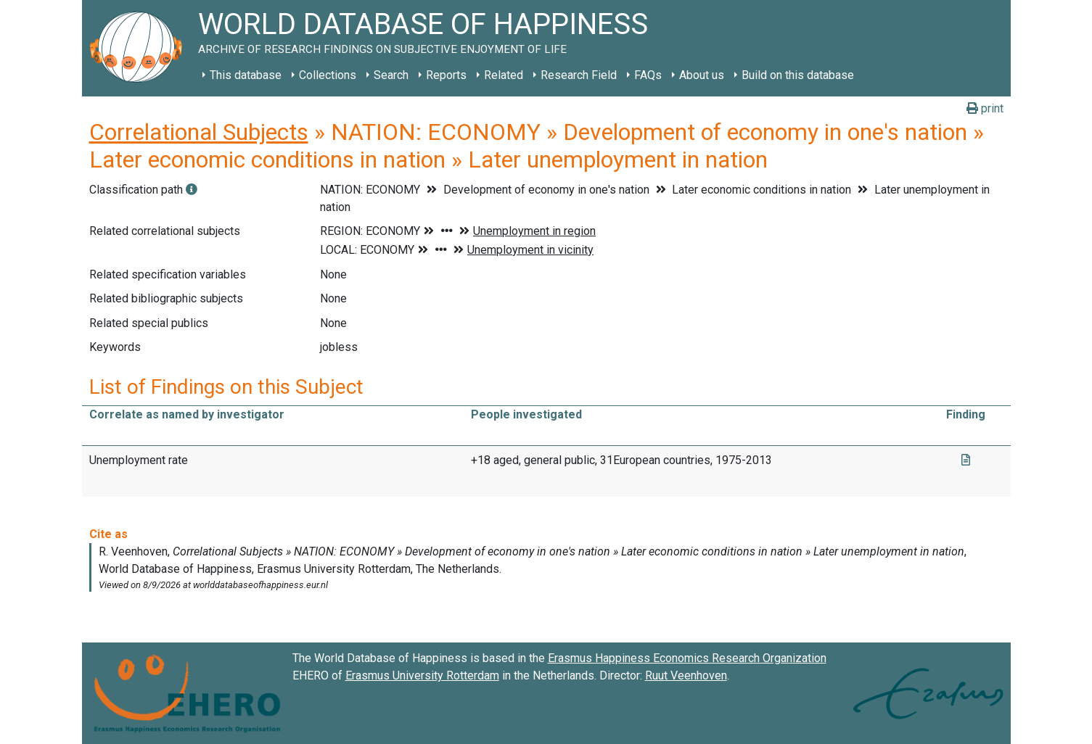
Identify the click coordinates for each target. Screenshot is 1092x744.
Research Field (579, 75)
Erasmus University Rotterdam (422, 675)
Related (503, 75)
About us (701, 75)
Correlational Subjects (198, 132)
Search (391, 75)
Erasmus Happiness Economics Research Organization (687, 658)
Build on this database (798, 75)
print (984, 108)
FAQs (648, 75)
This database (246, 75)
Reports (446, 75)
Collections (327, 75)
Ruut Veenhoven (686, 675)
